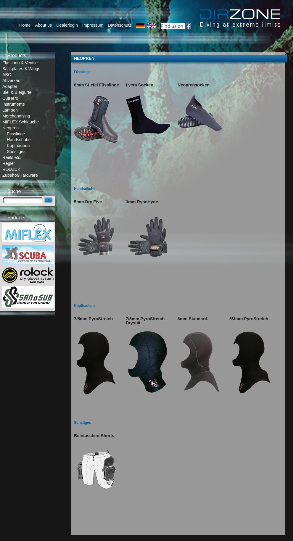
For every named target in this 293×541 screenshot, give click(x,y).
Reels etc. (11, 157)
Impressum (92, 25)
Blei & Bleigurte (16, 92)
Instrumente (13, 104)
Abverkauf (12, 80)
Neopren (10, 127)
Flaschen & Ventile (20, 62)
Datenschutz (119, 25)
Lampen (10, 110)
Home (24, 25)
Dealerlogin (67, 25)
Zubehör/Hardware (20, 175)
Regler (8, 163)
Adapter (9, 86)
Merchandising (16, 116)
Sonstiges (16, 151)
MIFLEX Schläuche (20, 122)
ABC (6, 74)
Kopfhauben (18, 145)
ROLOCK (11, 169)
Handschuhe (19, 139)
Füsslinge (16, 133)
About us (43, 25)
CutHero (10, 98)
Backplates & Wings (21, 68)
